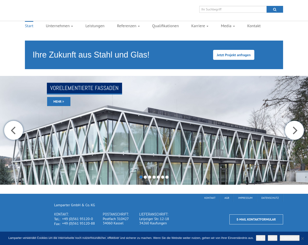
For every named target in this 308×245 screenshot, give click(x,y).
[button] (13, 130)
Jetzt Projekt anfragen (233, 55)
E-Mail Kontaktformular (256, 219)
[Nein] (302, 238)
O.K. (261, 238)
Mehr (58, 101)
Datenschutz (290, 238)
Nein (273, 238)
